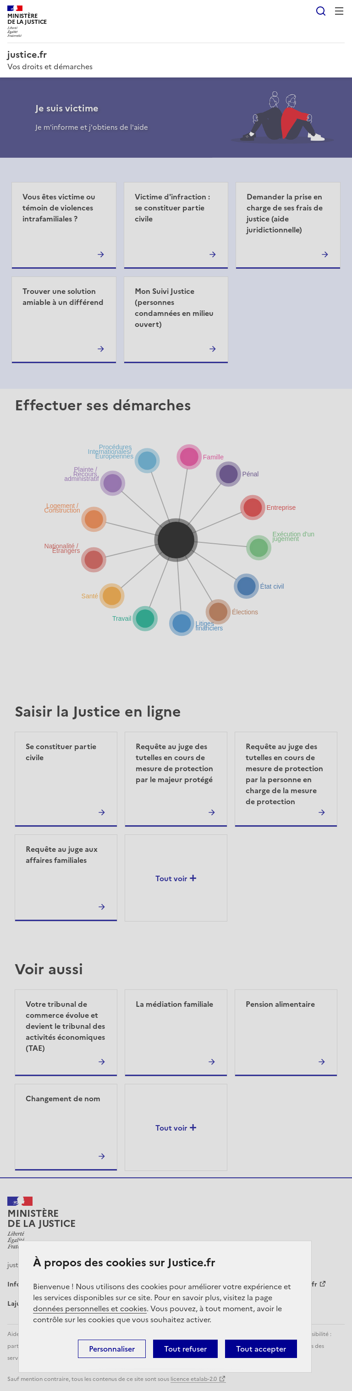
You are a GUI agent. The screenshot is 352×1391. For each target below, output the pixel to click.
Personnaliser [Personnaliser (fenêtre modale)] (112, 1348)
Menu (339, 11)
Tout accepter (261, 1348)
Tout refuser (185, 1348)
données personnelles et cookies (90, 1308)
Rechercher (321, 11)
